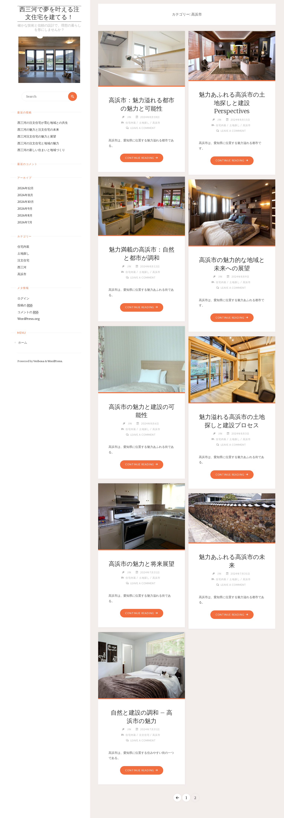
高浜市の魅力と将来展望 (141, 564)
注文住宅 (23, 260)
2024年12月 (25, 188)
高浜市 (21, 274)
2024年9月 (24, 208)
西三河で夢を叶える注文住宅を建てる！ (49, 14)
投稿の (24, 305)
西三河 (21, 267)
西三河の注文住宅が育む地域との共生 (42, 122)
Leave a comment (143, 128)
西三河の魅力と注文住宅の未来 (38, 129)
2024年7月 (24, 222)
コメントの (27, 312)
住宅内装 (23, 246)
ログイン (23, 298)
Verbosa (38, 361)
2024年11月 (25, 195)
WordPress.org (28, 319)
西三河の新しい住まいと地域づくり (41, 150)
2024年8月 (24, 215)
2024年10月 (25, 202)
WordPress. (55, 361)
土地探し (23, 253)
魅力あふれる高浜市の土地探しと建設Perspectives (232, 103)
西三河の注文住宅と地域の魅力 (38, 143)
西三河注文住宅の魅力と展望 (36, 136)
